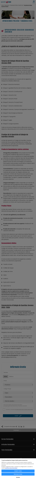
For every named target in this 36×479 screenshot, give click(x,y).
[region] (18, 468)
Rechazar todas (18, 474)
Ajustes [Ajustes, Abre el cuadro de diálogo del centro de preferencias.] (18, 477)
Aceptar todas (18, 471)
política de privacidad (11, 468)
